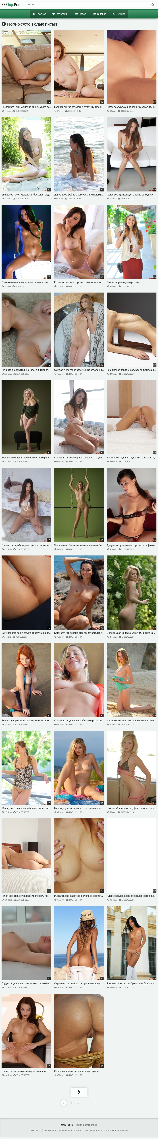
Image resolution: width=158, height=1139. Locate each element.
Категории (60, 14)
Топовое (99, 14)
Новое (80, 14)
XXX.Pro (11, 4)
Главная (39, 14)
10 (94, 1103)
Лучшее (119, 14)
